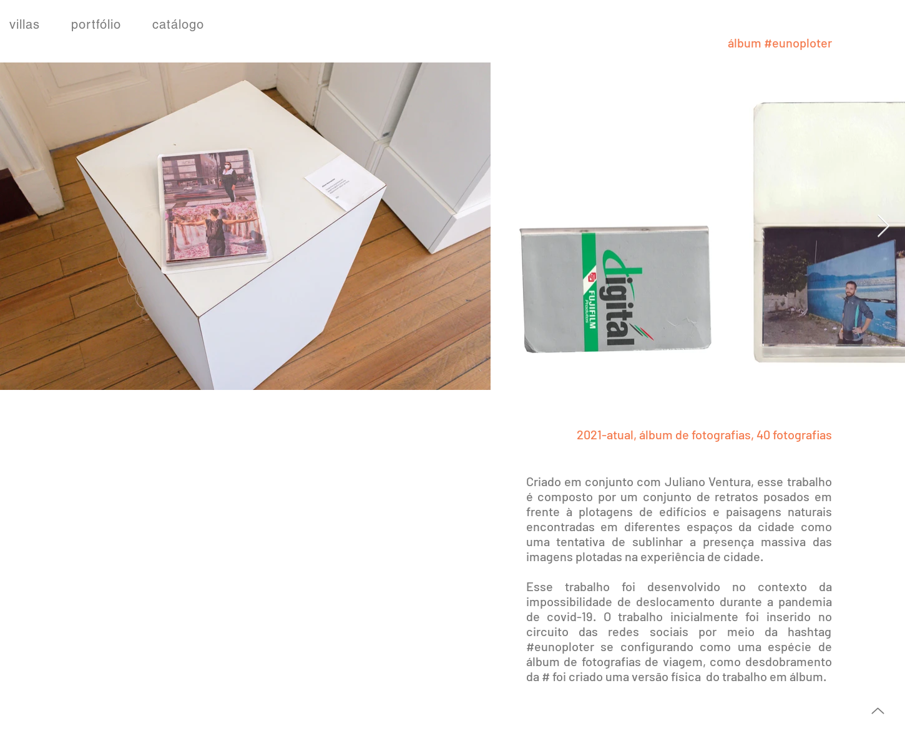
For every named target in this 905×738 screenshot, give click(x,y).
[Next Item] (883, 226)
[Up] (878, 711)
